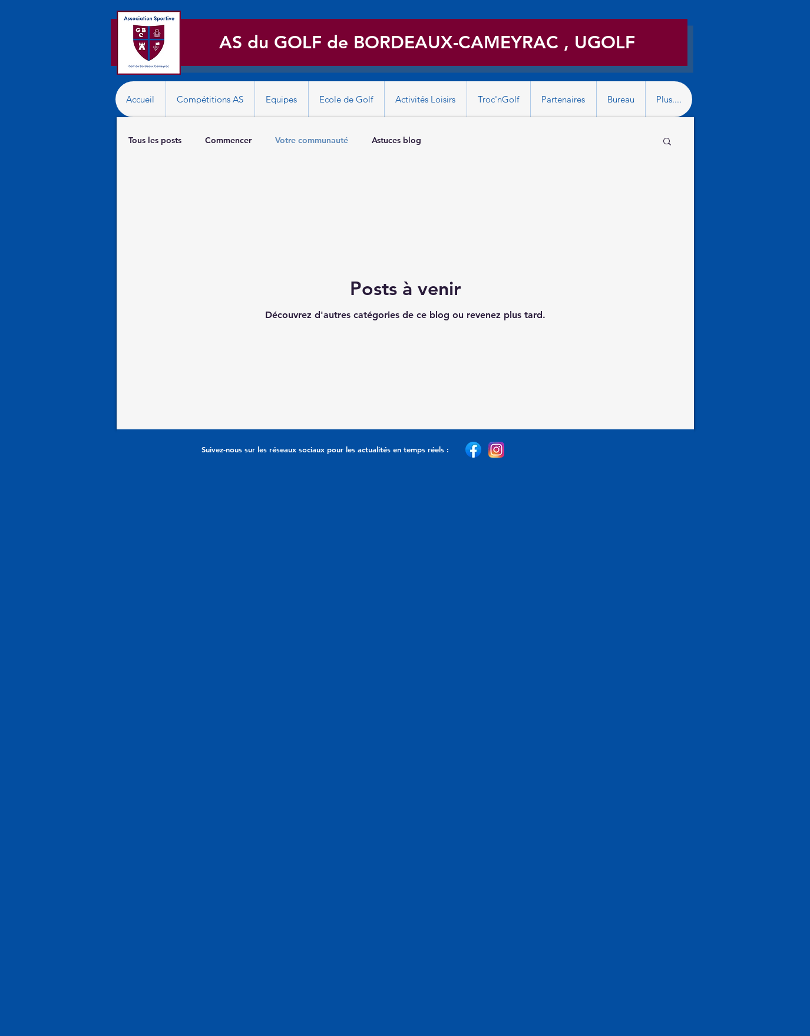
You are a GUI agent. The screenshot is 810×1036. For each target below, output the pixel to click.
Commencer (228, 140)
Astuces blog (396, 140)
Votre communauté (311, 140)
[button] (210, 99)
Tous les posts (154, 140)
